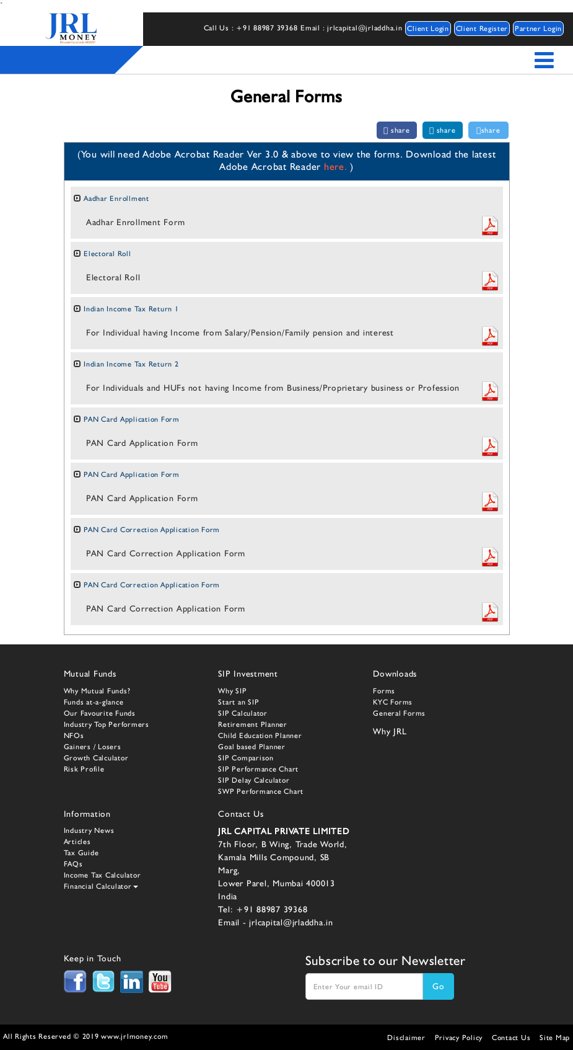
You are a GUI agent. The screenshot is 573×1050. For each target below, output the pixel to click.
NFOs (74, 735)
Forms (384, 691)
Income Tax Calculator (102, 875)
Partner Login (538, 28)
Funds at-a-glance (94, 702)
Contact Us (511, 1037)
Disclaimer (406, 1037)
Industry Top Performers (106, 724)
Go (438, 986)
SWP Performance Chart (261, 791)
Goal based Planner (252, 746)
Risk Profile (84, 769)
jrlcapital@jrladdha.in (291, 922)
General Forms (399, 713)
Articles (77, 841)
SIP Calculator (243, 713)
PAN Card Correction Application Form (152, 529)
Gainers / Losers (92, 746)
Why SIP (232, 691)
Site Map (555, 1037)
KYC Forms (393, 702)
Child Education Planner (260, 735)
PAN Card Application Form (132, 419)
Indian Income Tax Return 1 (131, 309)
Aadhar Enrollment (116, 198)
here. (337, 166)
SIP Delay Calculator (253, 780)
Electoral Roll (107, 253)
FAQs (73, 864)
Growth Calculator (96, 758)
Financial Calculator (101, 886)
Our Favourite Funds (100, 713)
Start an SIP (238, 702)
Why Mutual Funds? (97, 691)
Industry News (89, 830)
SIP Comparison (246, 758)
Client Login (427, 28)
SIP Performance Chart (258, 769)
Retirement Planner (252, 724)
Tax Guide (81, 852)
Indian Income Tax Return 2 (131, 364)
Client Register (482, 28)
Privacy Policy (459, 1037)
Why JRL (389, 731)
